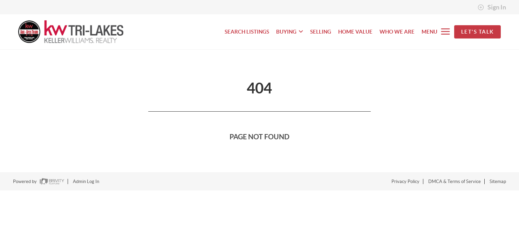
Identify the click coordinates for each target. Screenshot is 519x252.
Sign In (492, 7)
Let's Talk (477, 32)
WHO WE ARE (397, 32)
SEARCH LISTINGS (247, 32)
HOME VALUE (355, 32)
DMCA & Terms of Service (454, 181)
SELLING (320, 32)
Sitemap (498, 181)
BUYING (289, 32)
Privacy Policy (405, 181)
